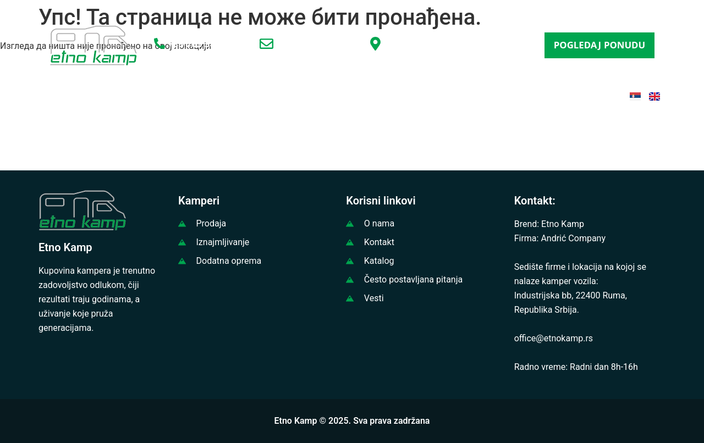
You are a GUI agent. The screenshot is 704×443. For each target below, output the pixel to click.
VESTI (341, 95)
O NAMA (134, 95)
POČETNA (75, 95)
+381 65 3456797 (204, 45)
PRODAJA (193, 95)
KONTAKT (542, 95)
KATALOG (394, 95)
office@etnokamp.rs (318, 45)
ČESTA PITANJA (467, 95)
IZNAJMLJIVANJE (271, 95)
